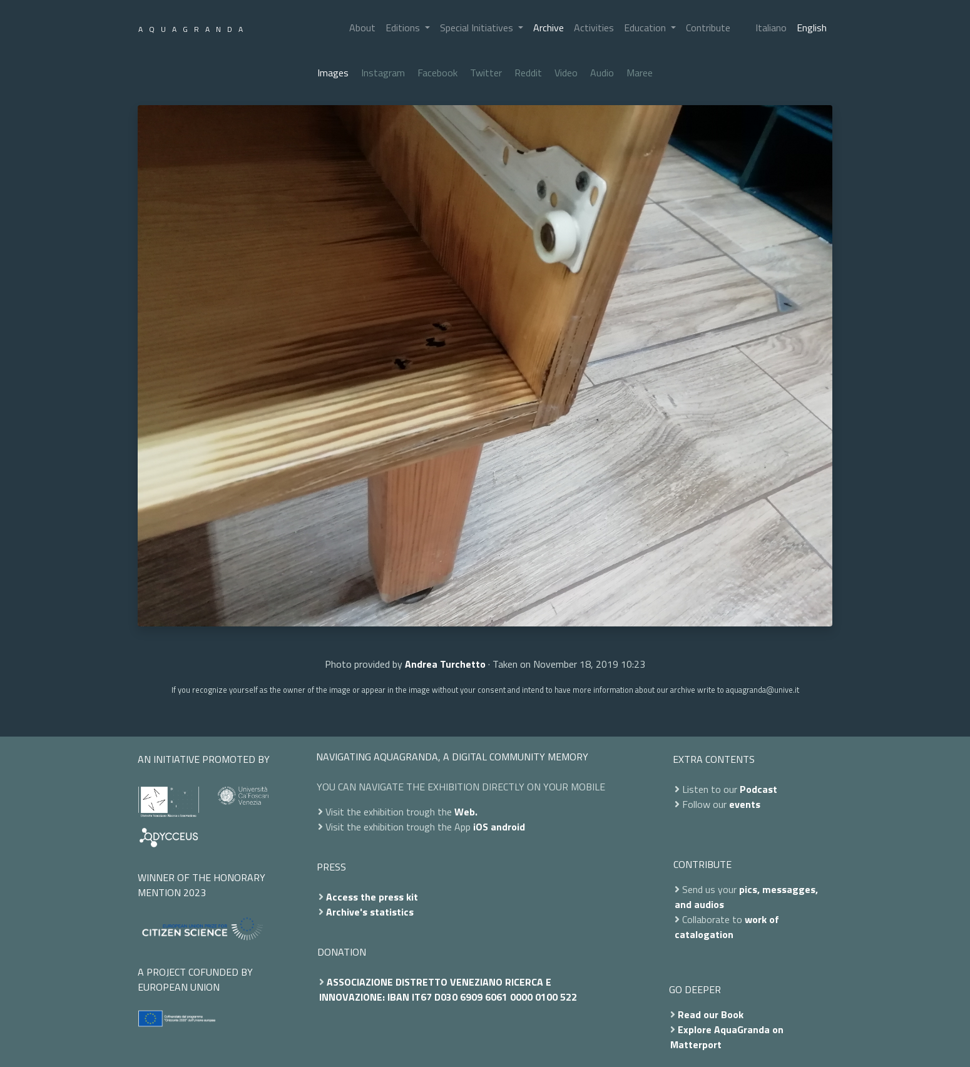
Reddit (528, 72)
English (812, 27)
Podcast (758, 789)
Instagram (383, 72)
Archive (548, 27)
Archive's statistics (370, 911)
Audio (602, 72)
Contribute (708, 27)
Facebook (437, 72)
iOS (480, 826)
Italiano (771, 27)
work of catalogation (727, 927)
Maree (639, 72)
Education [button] (646, 27)
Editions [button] (403, 27)
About (362, 27)
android (508, 826)
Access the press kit (372, 896)
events (744, 804)
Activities (594, 27)
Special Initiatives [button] (478, 27)
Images (333, 72)
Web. (465, 811)
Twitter (486, 72)
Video (566, 72)
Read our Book (710, 1014)
